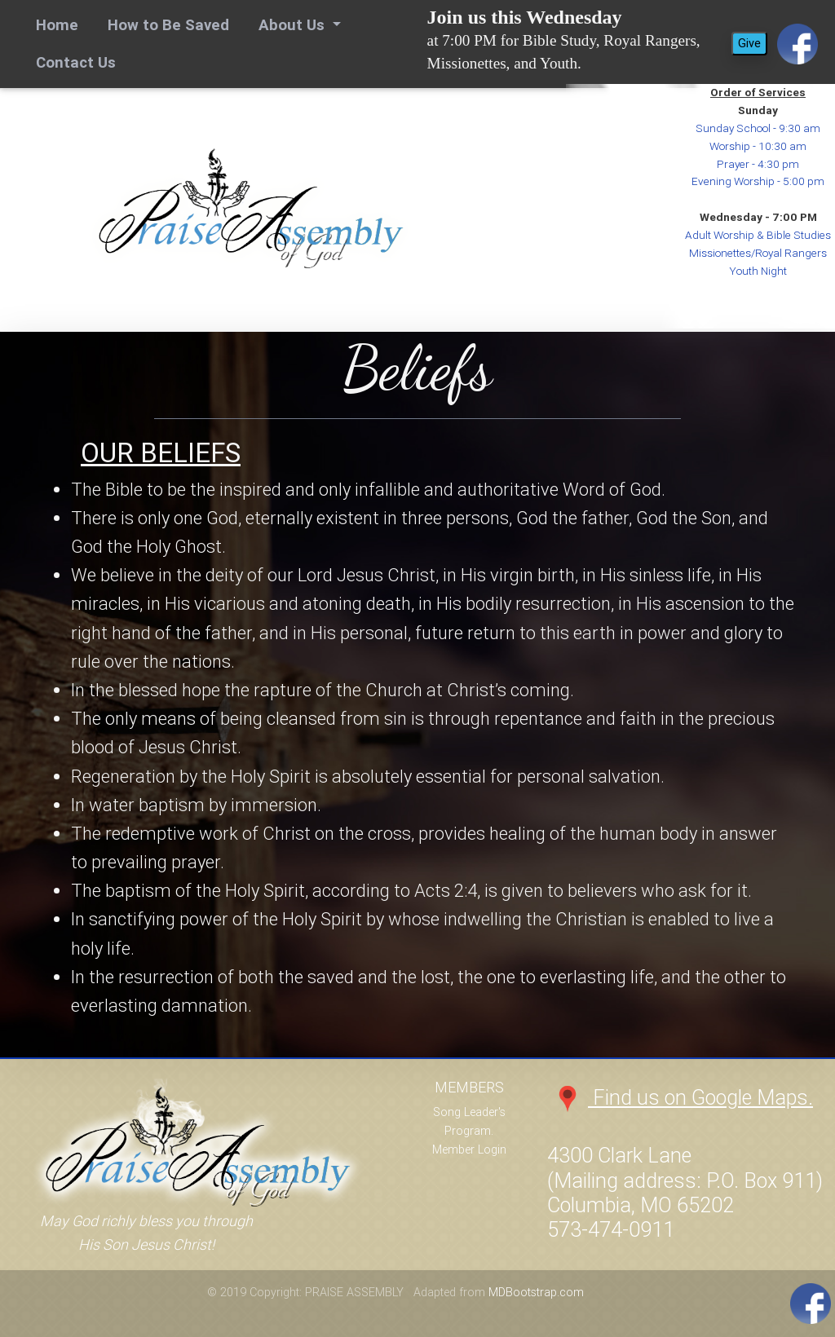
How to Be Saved (168, 24)
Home (60, 23)
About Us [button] (293, 24)
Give (749, 43)
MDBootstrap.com (536, 1292)
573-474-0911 (610, 1229)
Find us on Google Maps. (680, 1097)
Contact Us (76, 62)
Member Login (469, 1149)
